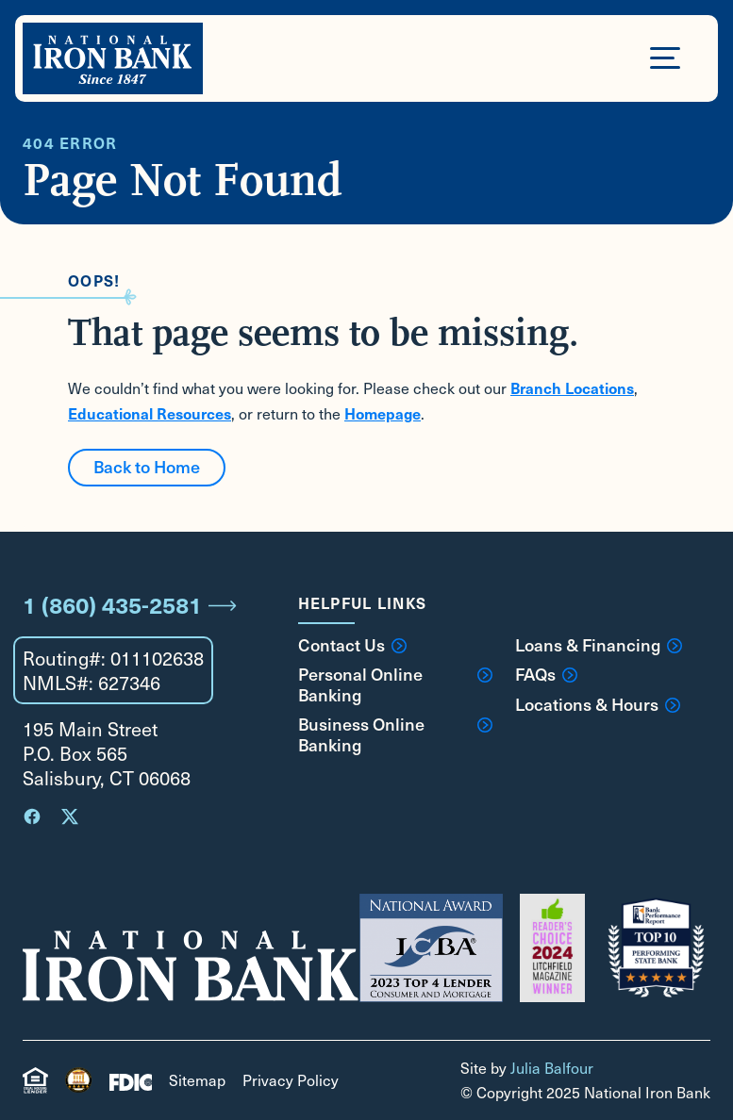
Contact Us (352, 644)
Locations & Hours (597, 704)
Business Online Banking (395, 734)
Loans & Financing (598, 644)
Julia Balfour (551, 1068)
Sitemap (197, 1080)
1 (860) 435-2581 (130, 604)
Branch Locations (572, 387)
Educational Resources (149, 413)
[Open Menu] (665, 56)
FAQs (546, 674)
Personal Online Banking (395, 684)
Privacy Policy (290, 1080)
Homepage (382, 413)
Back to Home (146, 466)
